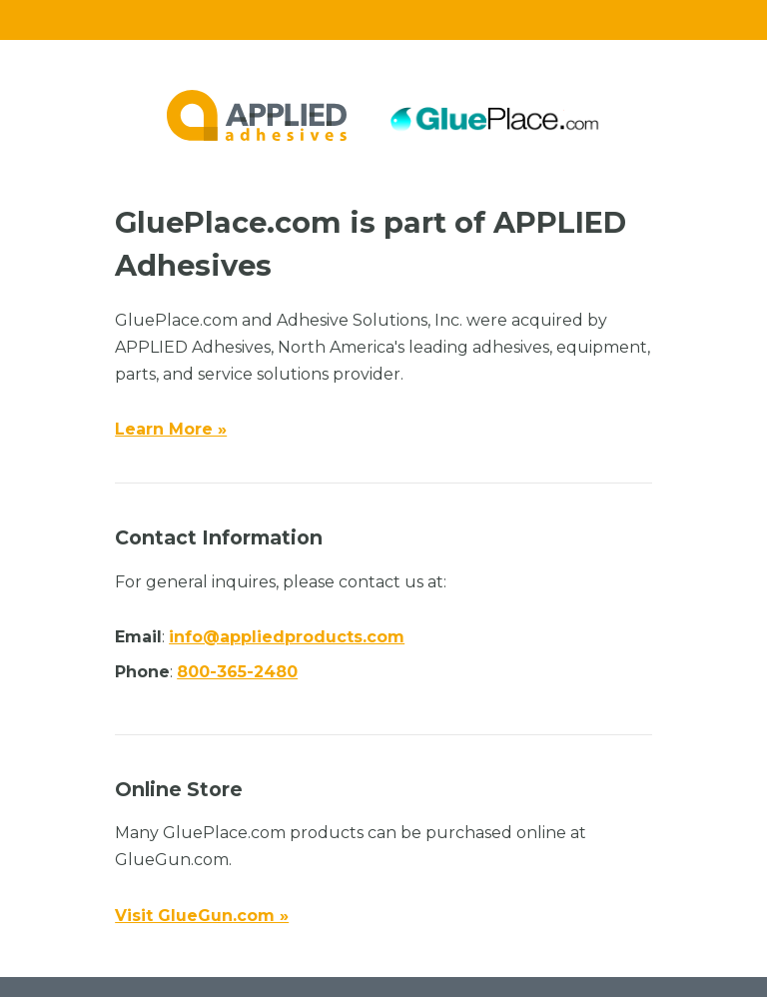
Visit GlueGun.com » (202, 915)
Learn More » (171, 429)
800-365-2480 (237, 671)
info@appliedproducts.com (286, 636)
